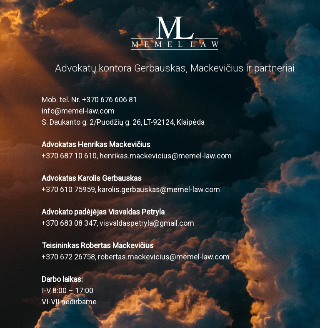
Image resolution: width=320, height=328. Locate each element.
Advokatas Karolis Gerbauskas (92, 178)
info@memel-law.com (78, 110)
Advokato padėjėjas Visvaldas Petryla (103, 211)
